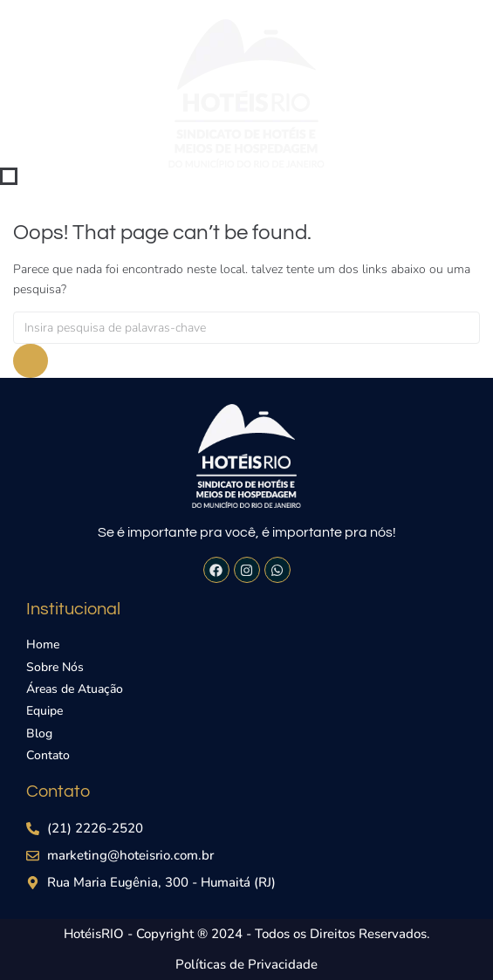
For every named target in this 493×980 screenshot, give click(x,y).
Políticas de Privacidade (246, 964)
